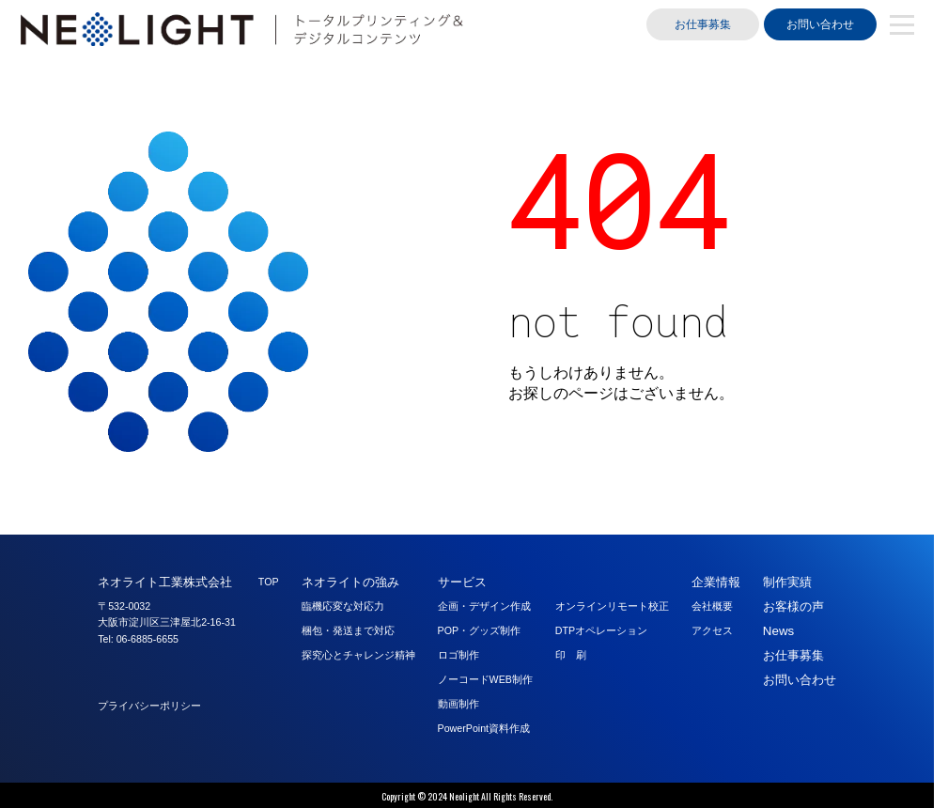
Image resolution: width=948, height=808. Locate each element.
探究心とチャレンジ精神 (358, 654)
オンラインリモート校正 (612, 606)
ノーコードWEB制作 (485, 679)
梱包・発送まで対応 (348, 630)
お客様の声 (793, 606)
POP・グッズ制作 (479, 630)
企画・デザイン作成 (484, 606)
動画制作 (458, 703)
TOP (268, 581)
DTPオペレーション (601, 630)
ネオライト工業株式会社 (165, 582)
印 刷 (570, 654)
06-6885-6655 (148, 639)
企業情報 (716, 582)
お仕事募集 (703, 24)
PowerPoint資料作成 (484, 728)
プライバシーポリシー (149, 705)
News (778, 631)
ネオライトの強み (350, 582)
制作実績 (787, 582)
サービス (462, 582)
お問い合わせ (820, 24)
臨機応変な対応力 (343, 606)
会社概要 (712, 606)
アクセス (712, 630)
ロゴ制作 (458, 654)
